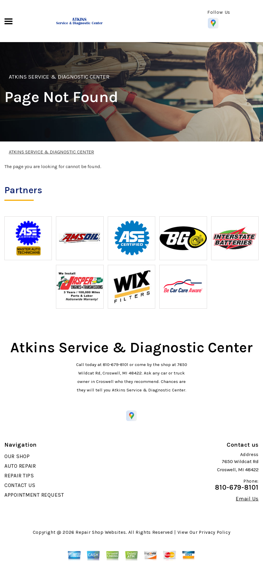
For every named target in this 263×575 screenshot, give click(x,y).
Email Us (247, 498)
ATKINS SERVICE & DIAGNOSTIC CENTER (59, 77)
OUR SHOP (17, 456)
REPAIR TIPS (19, 475)
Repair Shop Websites (101, 532)
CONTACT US (19, 485)
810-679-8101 (115, 364)
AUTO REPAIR (20, 466)
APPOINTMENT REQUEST (34, 495)
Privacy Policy (214, 532)
